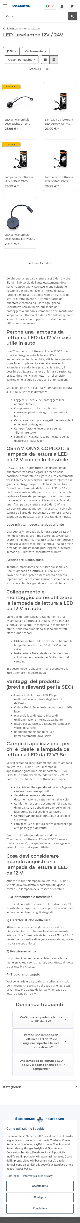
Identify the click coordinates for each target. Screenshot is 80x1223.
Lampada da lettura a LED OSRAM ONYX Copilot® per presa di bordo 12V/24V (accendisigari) (59, 122)
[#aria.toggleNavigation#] (5, 3)
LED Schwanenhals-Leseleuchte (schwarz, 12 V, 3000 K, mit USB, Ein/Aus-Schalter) (19, 237)
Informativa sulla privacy (38, 1175)
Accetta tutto (40, 1186)
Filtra (11, 51)
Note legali (12, 1175)
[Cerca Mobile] (35, 16)
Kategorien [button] (12, 1087)
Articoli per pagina (20, 59)
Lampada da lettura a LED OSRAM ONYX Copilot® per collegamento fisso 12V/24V (19, 179)
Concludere (40, 1208)
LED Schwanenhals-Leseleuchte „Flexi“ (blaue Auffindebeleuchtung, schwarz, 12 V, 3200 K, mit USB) (19, 122)
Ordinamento (34, 51)
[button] (50, 6)
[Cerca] (72, 16)
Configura (40, 1197)
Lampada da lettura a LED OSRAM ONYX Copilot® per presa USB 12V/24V (59, 179)
